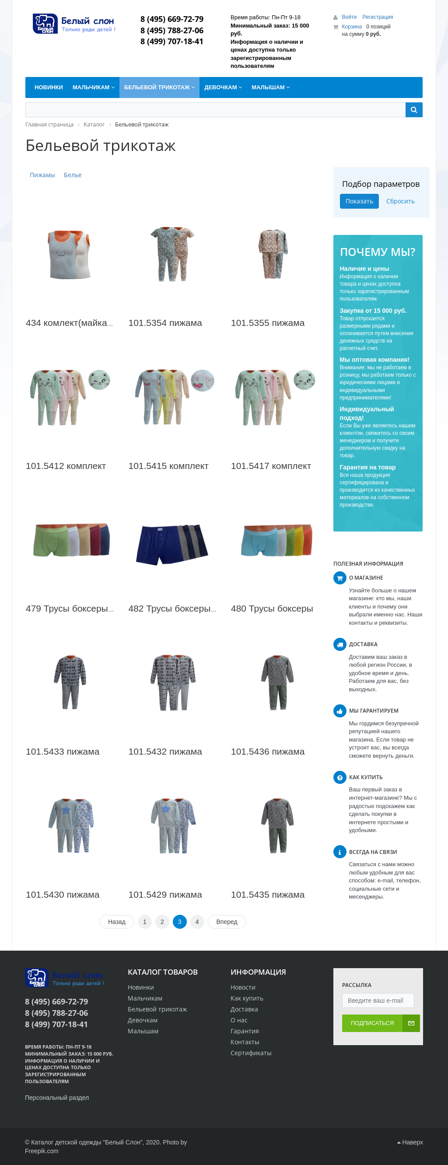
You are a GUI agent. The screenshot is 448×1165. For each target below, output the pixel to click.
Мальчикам (145, 998)
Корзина (352, 27)
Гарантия (245, 1031)
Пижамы (42, 175)
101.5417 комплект (271, 466)
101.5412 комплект (66, 466)
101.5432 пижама (165, 751)
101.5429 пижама (165, 894)
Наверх (410, 1142)
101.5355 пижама (267, 323)
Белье (73, 175)
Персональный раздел (57, 1097)
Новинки (141, 987)
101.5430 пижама (62, 894)
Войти (350, 17)
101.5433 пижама (62, 751)
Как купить (247, 998)
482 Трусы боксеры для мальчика (200, 608)
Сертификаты (251, 1053)
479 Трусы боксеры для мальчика (97, 608)
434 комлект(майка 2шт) (78, 323)
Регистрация (377, 17)
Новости (243, 987)
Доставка (244, 1009)
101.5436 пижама (267, 751)
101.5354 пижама (165, 323)
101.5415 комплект (169, 466)
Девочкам (143, 1020)
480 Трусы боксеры (272, 608)
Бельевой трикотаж (157, 1009)
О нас (239, 1020)
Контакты (245, 1042)
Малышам (143, 1031)
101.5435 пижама (267, 894)
